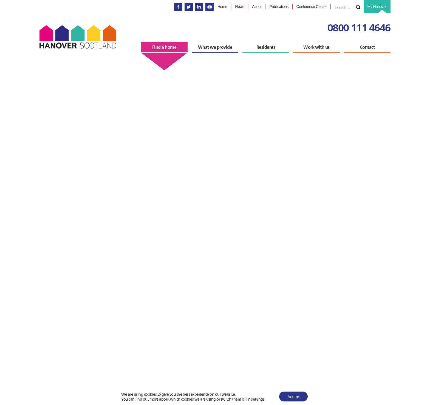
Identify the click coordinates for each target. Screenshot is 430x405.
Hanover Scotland (77, 37)
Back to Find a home (70, 398)
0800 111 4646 (359, 27)
